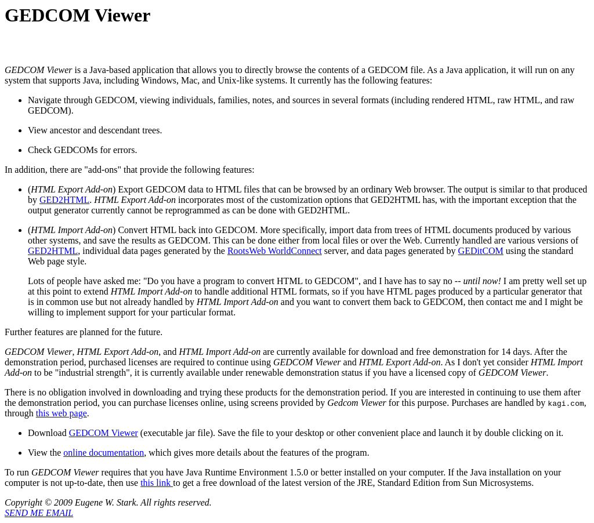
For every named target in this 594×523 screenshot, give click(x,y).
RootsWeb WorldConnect (274, 251)
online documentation (103, 452)
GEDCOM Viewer (103, 433)
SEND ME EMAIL (39, 513)
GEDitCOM (481, 251)
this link (156, 483)
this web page (61, 413)
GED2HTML (64, 200)
